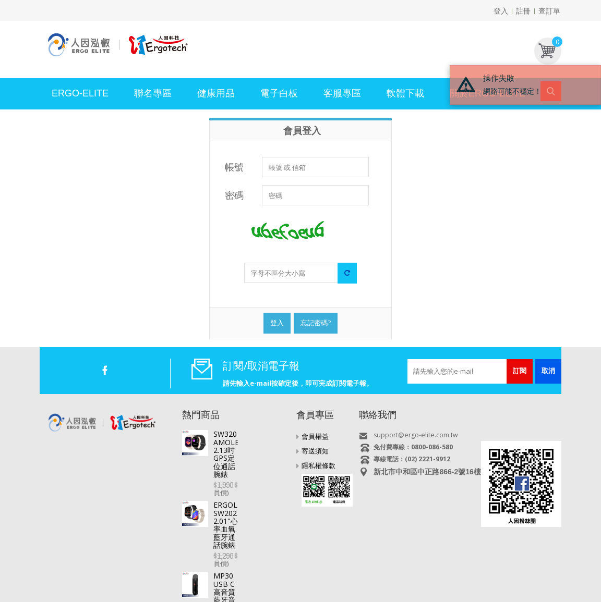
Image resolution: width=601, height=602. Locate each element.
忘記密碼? (315, 322)
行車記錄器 (244, 569)
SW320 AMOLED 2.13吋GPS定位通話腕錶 (249, 438)
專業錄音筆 (285, 569)
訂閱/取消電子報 (261, 366)
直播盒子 (139, 569)
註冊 (523, 11)
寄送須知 (315, 451)
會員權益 (315, 436)
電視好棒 (173, 569)
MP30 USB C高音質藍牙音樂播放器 (249, 509)
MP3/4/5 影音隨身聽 (339, 569)
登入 (501, 11)
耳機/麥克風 (436, 569)
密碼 (234, 195)
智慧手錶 (207, 569)
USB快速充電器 (484, 569)
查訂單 (549, 11)
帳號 (234, 167)
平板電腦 (105, 569)
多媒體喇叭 (394, 569)
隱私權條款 (318, 465)
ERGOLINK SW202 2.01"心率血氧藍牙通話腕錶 (251, 474)
